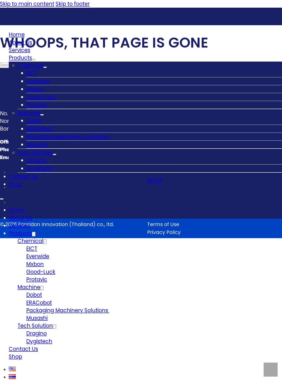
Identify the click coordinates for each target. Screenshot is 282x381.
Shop (15, 184)
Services (19, 50)
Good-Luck (40, 97)
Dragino (36, 160)
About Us (20, 42)
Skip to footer (73, 3)
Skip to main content (27, 3)
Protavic (36, 104)
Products (20, 57)
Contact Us (23, 176)
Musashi (37, 144)
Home (17, 34)
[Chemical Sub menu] (45, 67)
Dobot (34, 120)
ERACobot (39, 128)
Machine (29, 113)
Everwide (37, 81)
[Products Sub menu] (33, 59)
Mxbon (35, 89)
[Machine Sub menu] (42, 114)
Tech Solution (35, 152)
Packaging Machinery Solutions (67, 136)
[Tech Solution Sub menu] (54, 154)
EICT (31, 73)
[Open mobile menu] (2, 199)
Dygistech (39, 168)
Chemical (30, 65)
